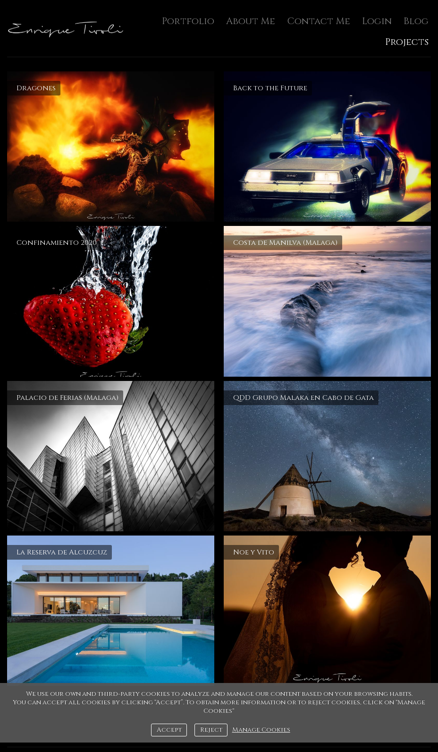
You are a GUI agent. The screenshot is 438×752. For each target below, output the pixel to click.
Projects (407, 41)
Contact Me (318, 21)
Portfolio (188, 21)
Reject (211, 730)
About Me (250, 21)
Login (377, 21)
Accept (169, 730)
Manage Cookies (261, 730)
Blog (416, 21)
